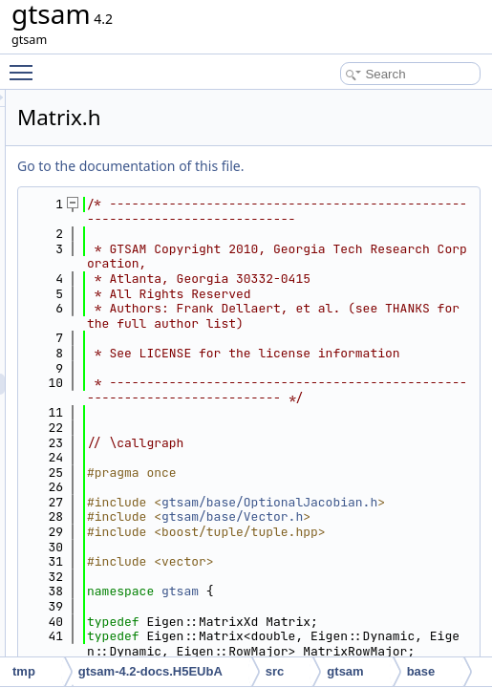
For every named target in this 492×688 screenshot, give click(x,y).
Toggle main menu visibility (26, 64)
